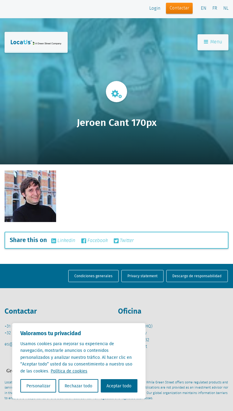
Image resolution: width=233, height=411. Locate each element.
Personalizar (38, 386)
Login (154, 8)
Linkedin (63, 241)
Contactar (179, 8)
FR (214, 8)
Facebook (94, 241)
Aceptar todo (118, 386)
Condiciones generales (93, 275)
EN (203, 8)
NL (225, 8)
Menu (213, 42)
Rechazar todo (78, 386)
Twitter (124, 241)
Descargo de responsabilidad (196, 275)
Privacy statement (142, 275)
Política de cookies (69, 371)
